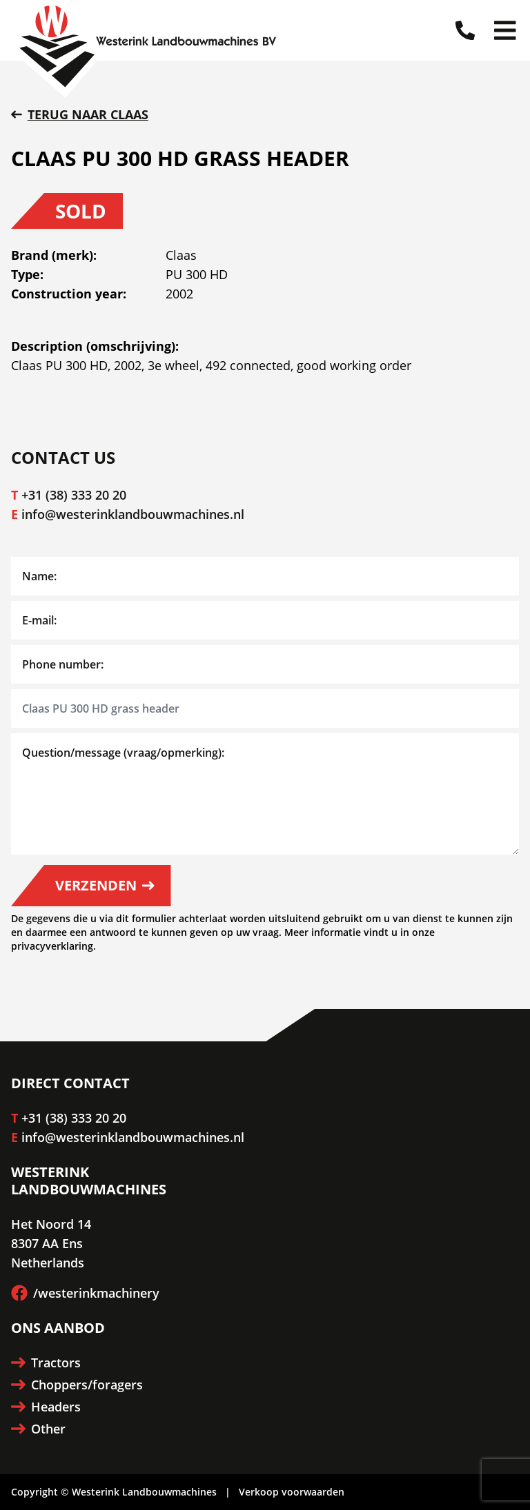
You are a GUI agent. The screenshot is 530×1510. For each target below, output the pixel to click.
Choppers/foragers (77, 1384)
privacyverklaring (52, 945)
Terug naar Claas (79, 114)
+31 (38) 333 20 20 (73, 495)
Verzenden (105, 885)
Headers (46, 1406)
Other (38, 1428)
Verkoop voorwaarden (291, 1491)
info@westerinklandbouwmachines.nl (132, 514)
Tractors (46, 1362)
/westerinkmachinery (85, 1293)
